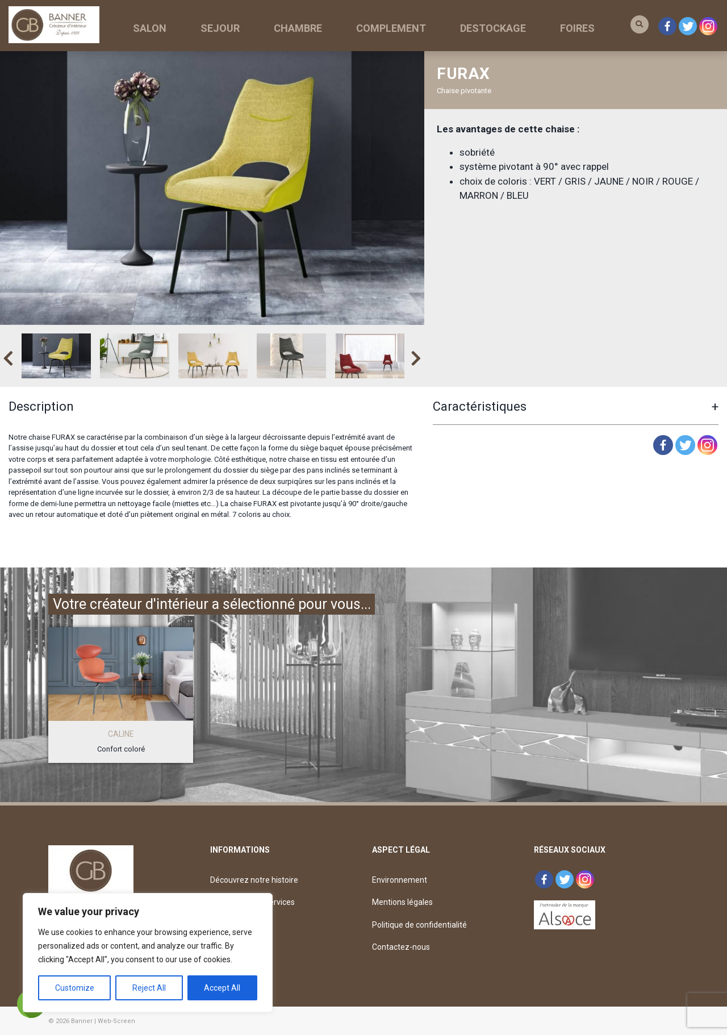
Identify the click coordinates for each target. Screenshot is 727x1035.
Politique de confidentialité (419, 924)
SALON (149, 28)
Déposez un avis (239, 924)
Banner (82, 1021)
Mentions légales (402, 902)
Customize (74, 987)
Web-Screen (116, 1021)
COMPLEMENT (391, 28)
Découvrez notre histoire (254, 879)
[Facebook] (663, 445)
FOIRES (577, 28)
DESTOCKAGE (493, 28)
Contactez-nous (401, 946)
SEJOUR (220, 28)
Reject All (149, 987)
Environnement (399, 879)
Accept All (222, 987)
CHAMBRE (298, 28)
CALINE (121, 733)
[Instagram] (707, 445)
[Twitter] (685, 445)
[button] (639, 24)
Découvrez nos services (252, 902)
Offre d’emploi (236, 946)
